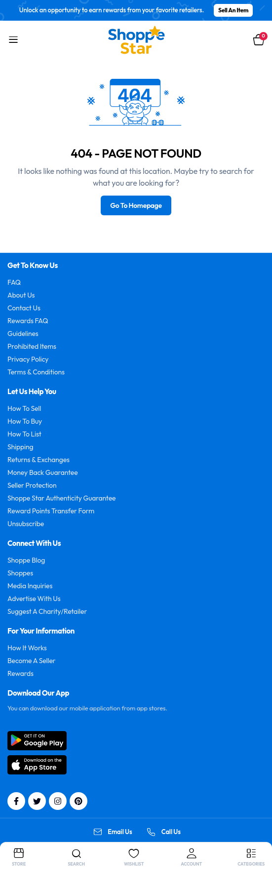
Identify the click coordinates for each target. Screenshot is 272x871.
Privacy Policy (27, 359)
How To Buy (24, 421)
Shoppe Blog (26, 560)
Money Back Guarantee (42, 472)
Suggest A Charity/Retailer (47, 611)
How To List (24, 434)
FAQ (14, 282)
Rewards (20, 673)
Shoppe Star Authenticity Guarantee (61, 498)
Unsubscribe (25, 523)
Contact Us (23, 307)
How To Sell (24, 408)
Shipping (20, 446)
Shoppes (20, 573)
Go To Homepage (136, 205)
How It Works (27, 647)
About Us (21, 295)
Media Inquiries (29, 585)
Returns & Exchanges (38, 459)
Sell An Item (233, 10)
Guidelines (23, 333)
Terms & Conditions (36, 372)
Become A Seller (31, 660)
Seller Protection (32, 485)
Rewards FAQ (27, 320)
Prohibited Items (31, 346)
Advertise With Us (34, 598)
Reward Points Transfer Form (50, 510)
